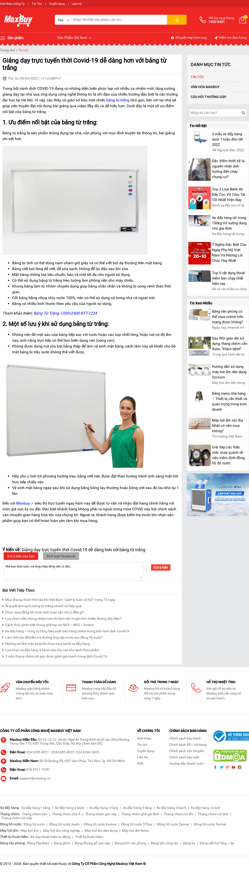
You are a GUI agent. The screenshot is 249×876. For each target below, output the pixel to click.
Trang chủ (7, 50)
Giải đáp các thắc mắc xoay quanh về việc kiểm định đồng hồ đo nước (228, 455)
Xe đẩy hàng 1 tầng (35, 808)
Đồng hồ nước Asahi (64, 824)
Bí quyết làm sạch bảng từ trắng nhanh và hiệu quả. (42, 605)
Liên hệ (77, 4)
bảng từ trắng (117, 100)
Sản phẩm (11, 38)
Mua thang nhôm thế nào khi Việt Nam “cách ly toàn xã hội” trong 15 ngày (59, 599)
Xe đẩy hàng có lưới (205, 808)
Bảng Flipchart (38, 843)
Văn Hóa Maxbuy (205, 87)
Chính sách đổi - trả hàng (187, 745)
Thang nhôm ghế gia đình (140, 814)
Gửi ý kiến (161, 567)
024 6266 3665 (87, 752)
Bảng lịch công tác (164, 843)
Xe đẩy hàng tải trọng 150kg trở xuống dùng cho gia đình (229, 223)
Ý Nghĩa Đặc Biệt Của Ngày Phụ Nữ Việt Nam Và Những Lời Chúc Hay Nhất (229, 252)
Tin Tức (37, 4)
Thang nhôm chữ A (66, 814)
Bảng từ (189, 843)
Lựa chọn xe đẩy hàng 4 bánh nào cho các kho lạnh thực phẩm (50, 649)
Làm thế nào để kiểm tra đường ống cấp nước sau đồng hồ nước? (52, 636)
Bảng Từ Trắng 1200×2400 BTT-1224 (65, 313)
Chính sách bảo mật (184, 757)
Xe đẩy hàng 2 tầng (103, 808)
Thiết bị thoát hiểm (89, 837)
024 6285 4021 (37, 752)
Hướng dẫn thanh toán (186, 763)
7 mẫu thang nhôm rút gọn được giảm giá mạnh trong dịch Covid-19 (54, 655)
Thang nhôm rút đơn (213, 814)
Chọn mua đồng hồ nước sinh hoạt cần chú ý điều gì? (43, 611)
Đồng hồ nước (34, 824)
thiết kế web (49, 864)
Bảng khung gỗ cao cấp (92, 843)
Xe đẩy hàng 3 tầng (137, 808)
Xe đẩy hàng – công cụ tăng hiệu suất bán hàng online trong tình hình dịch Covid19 (65, 630)
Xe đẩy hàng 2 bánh (70, 808)
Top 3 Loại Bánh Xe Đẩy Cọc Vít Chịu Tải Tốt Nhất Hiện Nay (228, 194)
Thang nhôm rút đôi (178, 814)
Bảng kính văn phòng (130, 843)
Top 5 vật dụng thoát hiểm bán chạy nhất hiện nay (228, 278)
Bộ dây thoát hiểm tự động (50, 837)
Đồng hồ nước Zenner (173, 824)
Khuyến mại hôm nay (188, 38)
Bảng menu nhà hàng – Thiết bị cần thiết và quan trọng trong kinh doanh (229, 401)
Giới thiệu (144, 738)
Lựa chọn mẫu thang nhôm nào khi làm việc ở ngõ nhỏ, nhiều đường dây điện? (62, 617)
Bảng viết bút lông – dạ (217, 843)
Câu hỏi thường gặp (208, 97)
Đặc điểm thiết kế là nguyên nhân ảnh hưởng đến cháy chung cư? (228, 169)
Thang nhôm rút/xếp (16, 818)
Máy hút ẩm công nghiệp (61, 830)
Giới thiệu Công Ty (12, 4)
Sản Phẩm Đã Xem (74, 38)
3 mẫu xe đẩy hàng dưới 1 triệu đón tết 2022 (227, 139)
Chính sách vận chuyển (186, 751)
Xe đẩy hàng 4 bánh (171, 808)
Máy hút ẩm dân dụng (101, 830)
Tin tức (23, 50)
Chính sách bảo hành (185, 738)
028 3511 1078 (37, 769)
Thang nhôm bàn (34, 814)
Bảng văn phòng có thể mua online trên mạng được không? (227, 316)
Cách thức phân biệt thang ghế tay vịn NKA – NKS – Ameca (48, 624)
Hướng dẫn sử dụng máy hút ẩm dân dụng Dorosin (229, 371)
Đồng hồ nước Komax (100, 824)
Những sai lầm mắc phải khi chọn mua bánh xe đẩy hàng (46, 643)
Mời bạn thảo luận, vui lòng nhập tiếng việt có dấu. (73, 571)
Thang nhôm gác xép (101, 814)
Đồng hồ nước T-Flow (137, 824)
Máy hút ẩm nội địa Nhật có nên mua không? (227, 425)
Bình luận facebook (61, 556)
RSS (140, 763)
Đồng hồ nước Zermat (210, 824)
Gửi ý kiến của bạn (21, 556)
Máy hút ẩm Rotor (135, 830)
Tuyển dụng (57, 4)
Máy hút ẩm (29, 830)
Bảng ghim (62, 843)
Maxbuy (23, 503)
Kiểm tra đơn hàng (230, 38)
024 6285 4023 (62, 752)
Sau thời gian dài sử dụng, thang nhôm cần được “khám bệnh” (229, 343)
